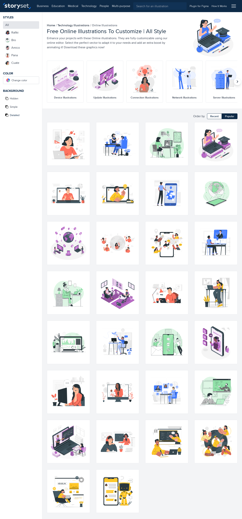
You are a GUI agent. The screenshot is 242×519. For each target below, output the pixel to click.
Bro (10, 40)
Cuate (12, 63)
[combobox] (160, 6)
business (43, 6)
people (104, 6)
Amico (12, 47)
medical (73, 6)
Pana (11, 55)
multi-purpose (121, 6)
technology (89, 6)
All (7, 25)
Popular (229, 116)
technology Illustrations (73, 25)
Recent (214, 116)
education (58, 6)
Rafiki (12, 32)
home (51, 25)
